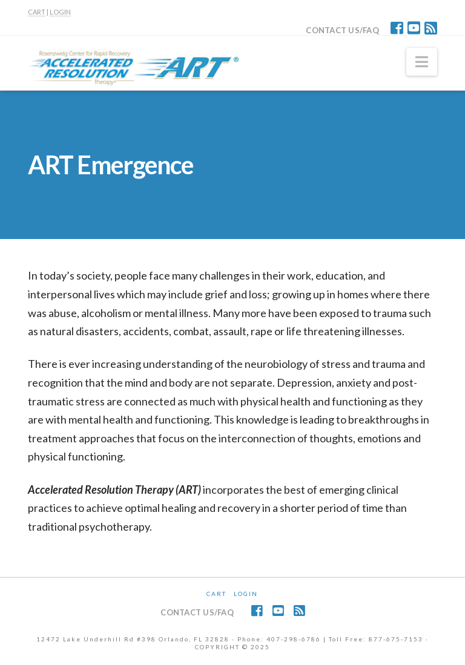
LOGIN (60, 12)
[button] (421, 62)
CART (36, 12)
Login (246, 593)
